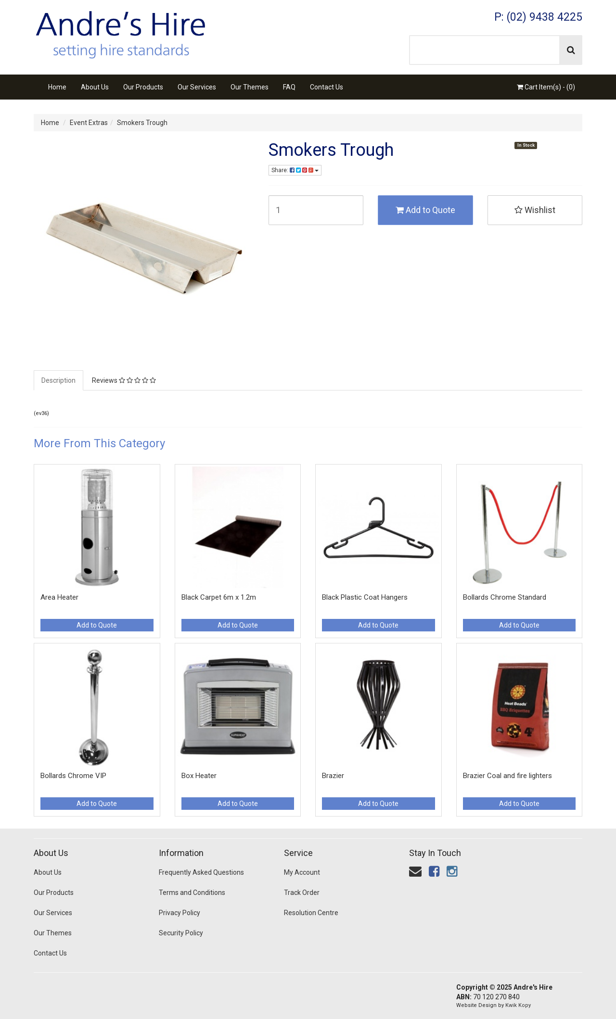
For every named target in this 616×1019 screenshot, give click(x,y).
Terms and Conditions (192, 892)
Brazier (333, 775)
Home (57, 87)
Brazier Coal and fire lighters (507, 775)
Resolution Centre (311, 913)
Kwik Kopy (518, 1005)
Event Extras (89, 122)
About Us (95, 87)
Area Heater (59, 597)
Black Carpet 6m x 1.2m (218, 597)
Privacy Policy (179, 913)
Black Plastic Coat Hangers (365, 597)
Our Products (143, 87)
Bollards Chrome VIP (73, 775)
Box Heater (199, 775)
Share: (295, 170)
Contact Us (326, 87)
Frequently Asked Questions (201, 872)
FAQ (289, 87)
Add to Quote (425, 210)
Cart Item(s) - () (546, 87)
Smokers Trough (142, 122)
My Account (302, 872)
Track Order (302, 892)
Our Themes (250, 87)
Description (58, 380)
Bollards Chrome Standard (504, 597)
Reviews (124, 380)
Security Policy (181, 933)
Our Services (197, 87)
